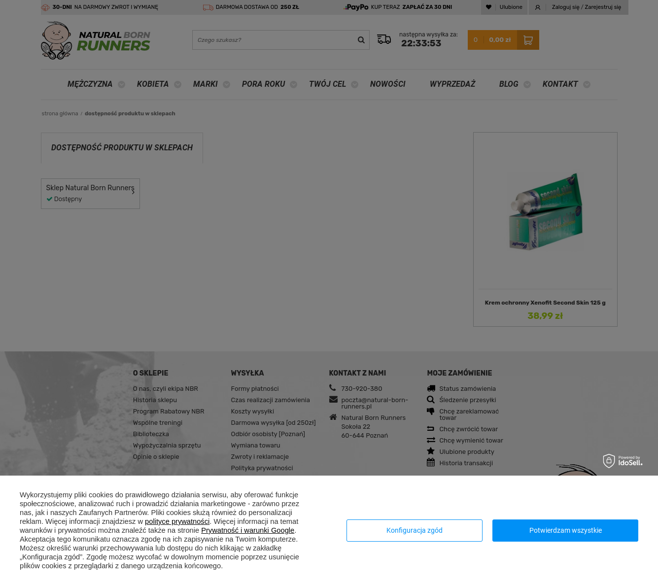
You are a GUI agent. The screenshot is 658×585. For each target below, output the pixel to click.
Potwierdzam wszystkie (565, 530)
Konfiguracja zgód (414, 530)
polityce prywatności (177, 521)
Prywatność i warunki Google (247, 530)
